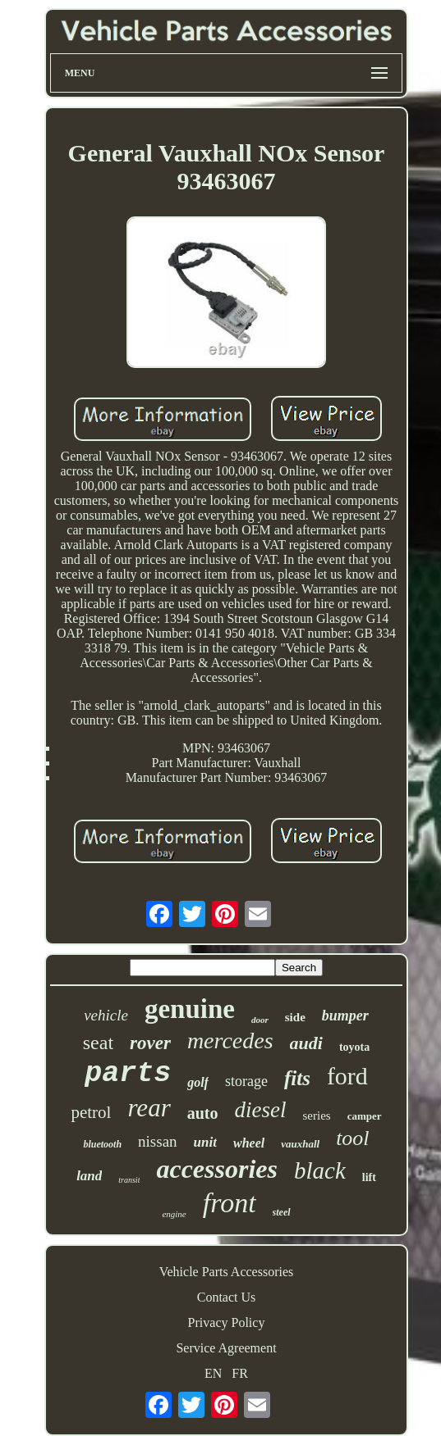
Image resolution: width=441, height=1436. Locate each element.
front (229, 1203)
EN (213, 1373)
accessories (217, 1169)
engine (174, 1214)
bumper (345, 1015)
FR (240, 1373)
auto (202, 1113)
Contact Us (226, 1297)
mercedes (230, 1040)
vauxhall (300, 1144)
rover (150, 1043)
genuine (190, 1009)
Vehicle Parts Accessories (226, 1272)
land (89, 1176)
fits (297, 1078)
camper (364, 1116)
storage (246, 1081)
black (320, 1170)
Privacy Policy (226, 1322)
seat (98, 1042)
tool (352, 1138)
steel (282, 1212)
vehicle (106, 1015)
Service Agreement (226, 1348)
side (295, 1017)
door (260, 1020)
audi (306, 1043)
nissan (157, 1141)
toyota (354, 1047)
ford (347, 1075)
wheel (248, 1143)
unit (205, 1142)
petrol (91, 1112)
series (316, 1115)
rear (148, 1107)
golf (198, 1082)
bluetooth (102, 1144)
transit (129, 1179)
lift (369, 1177)
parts (128, 1073)
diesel (261, 1109)
